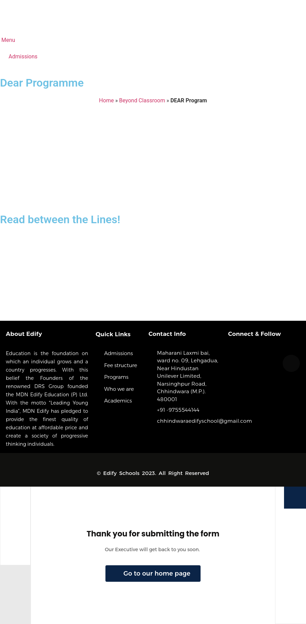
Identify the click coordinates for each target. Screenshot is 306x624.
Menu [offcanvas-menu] (7, 40)
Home (106, 100)
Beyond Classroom (142, 100)
